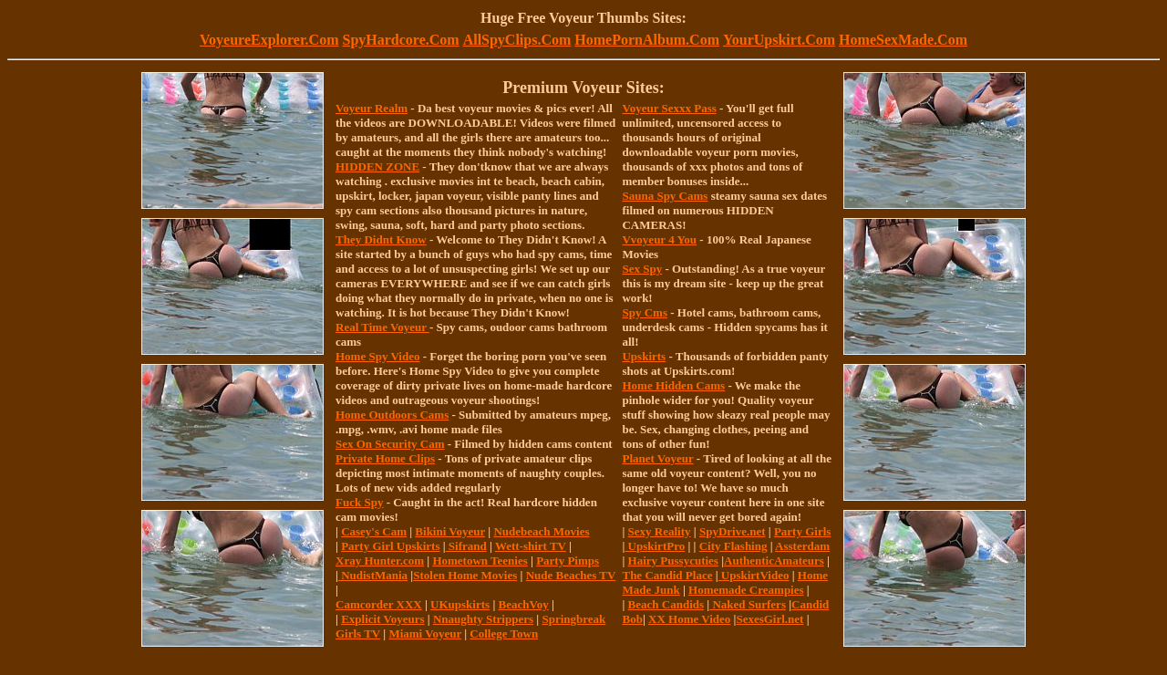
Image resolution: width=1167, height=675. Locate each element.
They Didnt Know (381, 239)
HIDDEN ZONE (377, 166)
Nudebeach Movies (541, 531)
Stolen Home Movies (465, 575)
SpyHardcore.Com (400, 39)
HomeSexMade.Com (903, 39)
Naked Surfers (747, 604)
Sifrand (466, 546)
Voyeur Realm (372, 108)
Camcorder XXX (379, 604)
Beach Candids (666, 604)
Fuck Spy (359, 502)
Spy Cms (644, 312)
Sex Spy (642, 268)
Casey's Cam (374, 531)
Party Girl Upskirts (390, 546)
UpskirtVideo (754, 575)
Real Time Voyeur (382, 327)
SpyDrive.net (732, 531)
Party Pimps (567, 560)
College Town (504, 633)
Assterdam (802, 546)
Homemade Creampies (745, 590)
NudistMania (373, 575)
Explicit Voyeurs (382, 619)
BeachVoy (524, 604)
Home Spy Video (377, 356)
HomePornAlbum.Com (646, 39)
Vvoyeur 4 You (659, 239)
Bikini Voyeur (450, 531)
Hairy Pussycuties (673, 560)
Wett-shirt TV (530, 546)
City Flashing (733, 546)
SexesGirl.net (769, 619)
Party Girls (802, 531)
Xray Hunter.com (380, 560)
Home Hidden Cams (673, 385)
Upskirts (644, 356)
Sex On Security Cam (390, 444)
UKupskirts (460, 604)
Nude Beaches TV (570, 575)
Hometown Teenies (479, 560)
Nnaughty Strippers (483, 619)
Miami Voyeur (424, 633)
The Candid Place (667, 575)
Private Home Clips (385, 458)
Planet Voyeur (657, 458)
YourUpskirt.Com (779, 39)
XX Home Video (689, 619)
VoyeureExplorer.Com (269, 39)
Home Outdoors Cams (392, 414)
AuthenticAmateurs (774, 560)
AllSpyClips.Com (517, 39)
